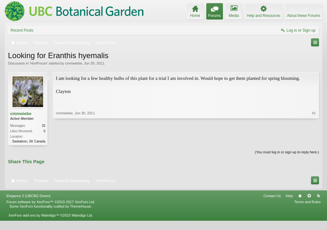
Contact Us (272, 196)
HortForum (38, 63)
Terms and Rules (307, 202)
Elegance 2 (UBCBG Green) (28, 196)
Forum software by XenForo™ (50, 202)
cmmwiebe (73, 63)
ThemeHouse (80, 206)
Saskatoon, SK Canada (28, 141)
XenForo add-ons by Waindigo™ (33, 215)
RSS (318, 196)
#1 (314, 113)
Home (300, 196)
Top (309, 196)
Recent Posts (22, 30)
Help (289, 196)
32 (43, 125)
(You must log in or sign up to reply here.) (287, 152)
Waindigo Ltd (82, 215)
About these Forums (303, 15)
